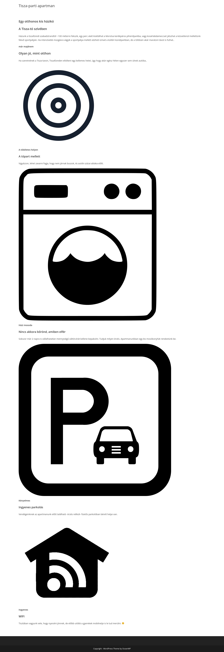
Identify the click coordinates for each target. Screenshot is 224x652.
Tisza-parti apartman (37, 5)
